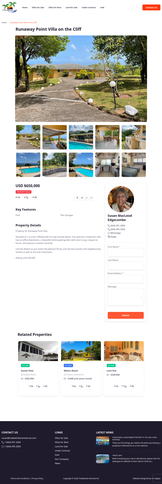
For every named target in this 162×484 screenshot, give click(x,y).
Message (112, 286)
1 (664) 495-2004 (12, 446)
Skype (113, 236)
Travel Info (117, 455)
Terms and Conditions (20, 478)
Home (24, 7)
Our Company (62, 459)
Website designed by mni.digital (146, 478)
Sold (102, 7)
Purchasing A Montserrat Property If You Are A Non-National (134, 438)
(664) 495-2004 (118, 229)
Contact (151, 7)
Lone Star (112, 370)
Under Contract (89, 7)
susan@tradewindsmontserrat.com (19, 438)
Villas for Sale (38, 7)
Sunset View (27, 370)
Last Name (113, 260)
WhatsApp (116, 233)
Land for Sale (72, 7)
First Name (114, 246)
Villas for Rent (54, 7)
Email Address (115, 273)
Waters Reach (71, 370)
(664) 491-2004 (118, 225)
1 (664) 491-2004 (12, 442)
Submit (125, 315)
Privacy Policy (37, 478)
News (57, 463)
